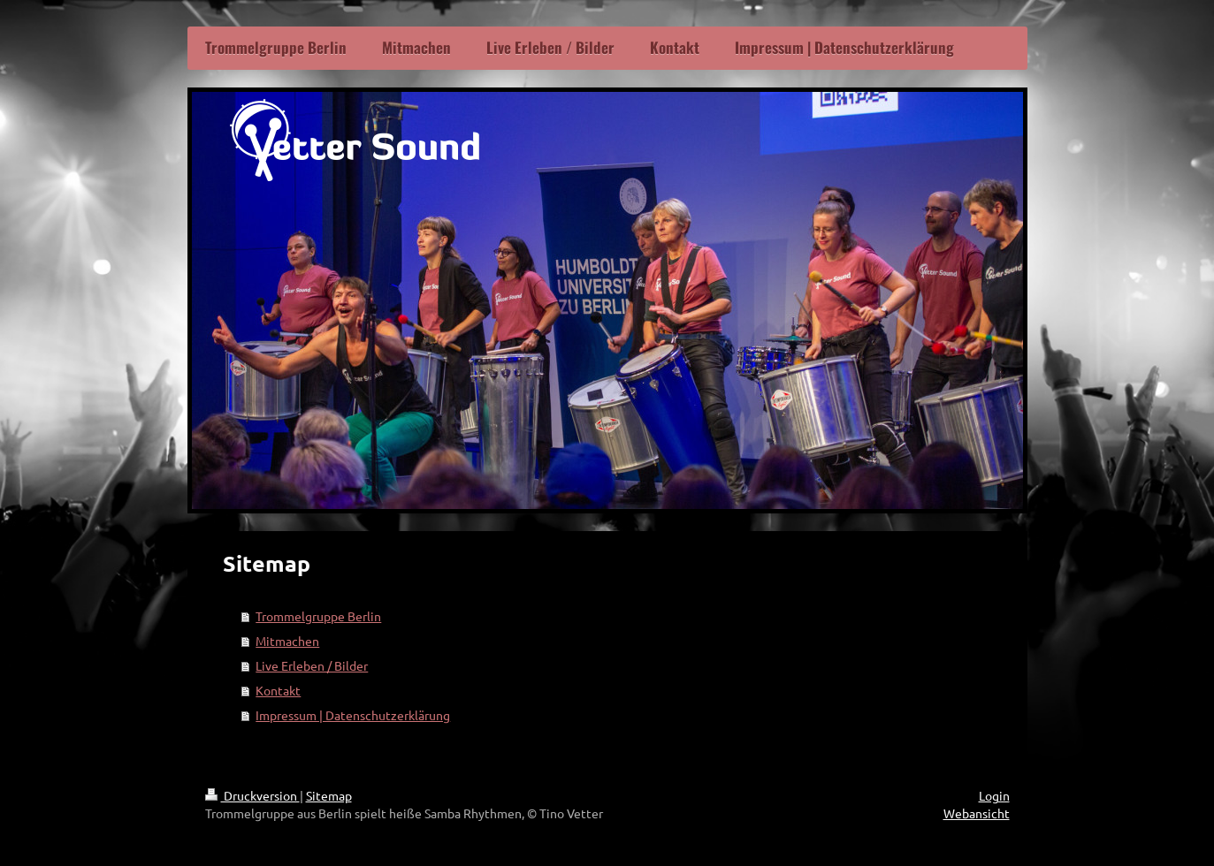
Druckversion (252, 795)
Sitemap (329, 795)
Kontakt (278, 690)
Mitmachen (287, 641)
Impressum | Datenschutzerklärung (353, 715)
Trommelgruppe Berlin (318, 616)
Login (994, 795)
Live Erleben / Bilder (312, 665)
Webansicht (976, 813)
